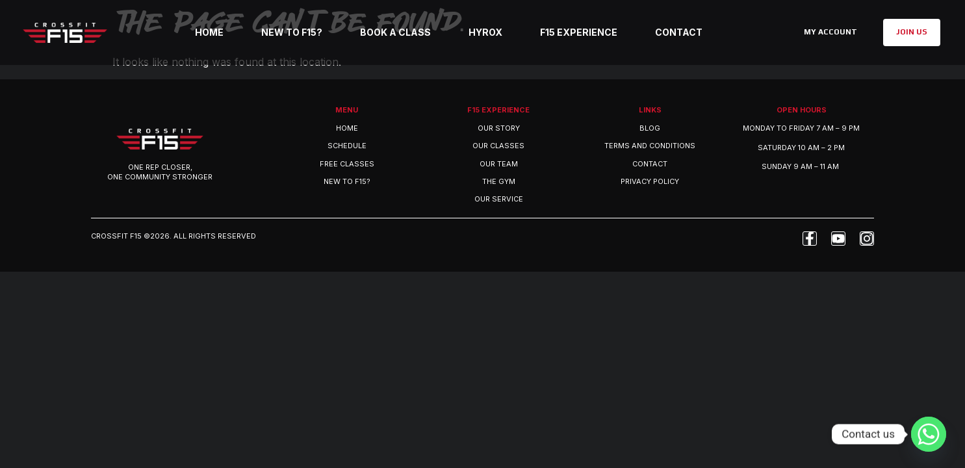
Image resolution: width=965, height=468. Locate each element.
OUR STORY (499, 128)
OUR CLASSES (498, 145)
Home (209, 32)
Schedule (347, 145)
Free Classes (347, 163)
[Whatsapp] (928, 434)
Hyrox (485, 32)
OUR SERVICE (498, 198)
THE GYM (498, 181)
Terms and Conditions (649, 145)
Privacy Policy (650, 181)
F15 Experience (578, 32)
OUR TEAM (499, 163)
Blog (649, 128)
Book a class (395, 32)
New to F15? (291, 32)
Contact (678, 32)
